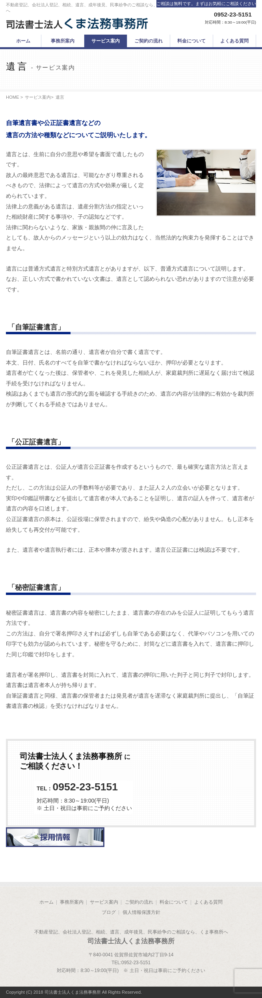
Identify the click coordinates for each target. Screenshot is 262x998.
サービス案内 (38, 97)
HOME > (14, 97)
